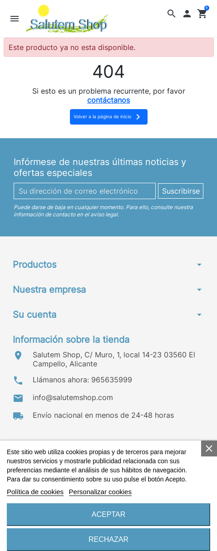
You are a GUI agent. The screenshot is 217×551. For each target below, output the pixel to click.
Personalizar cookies (100, 492)
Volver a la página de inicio (108, 116)
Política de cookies (35, 492)
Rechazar (108, 539)
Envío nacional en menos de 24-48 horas (103, 415)
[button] (171, 13)
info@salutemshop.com (73, 397)
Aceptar (108, 514)
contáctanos (108, 100)
